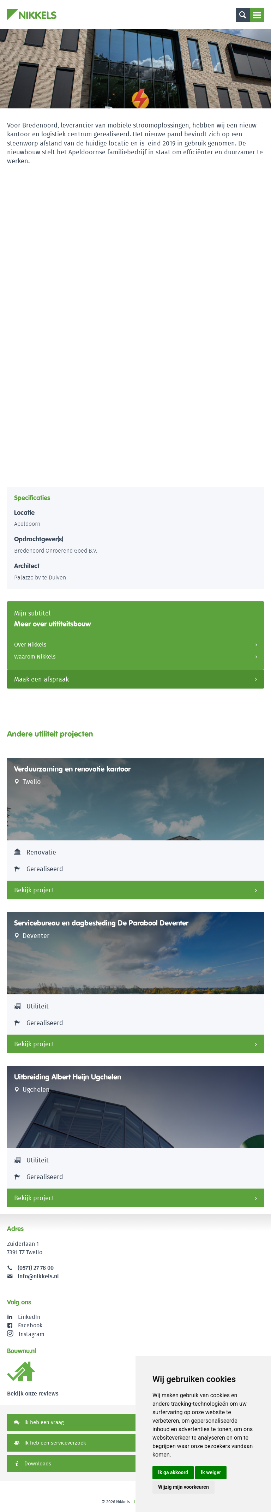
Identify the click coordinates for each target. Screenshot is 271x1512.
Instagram (25, 1334)
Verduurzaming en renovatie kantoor (72, 769)
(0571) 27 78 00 (36, 1268)
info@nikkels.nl (33, 1276)
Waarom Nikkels (34, 657)
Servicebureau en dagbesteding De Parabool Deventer (101, 923)
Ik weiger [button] (211, 1472)
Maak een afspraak (41, 679)
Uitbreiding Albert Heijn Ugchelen (67, 1077)
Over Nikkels (30, 645)
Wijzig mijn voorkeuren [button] (183, 1487)
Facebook (30, 1325)
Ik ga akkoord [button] (173, 1472)
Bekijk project (34, 890)
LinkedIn (29, 1317)
